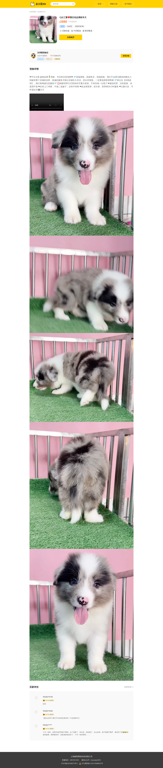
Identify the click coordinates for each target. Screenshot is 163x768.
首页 (99, 4)
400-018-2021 (74, 760)
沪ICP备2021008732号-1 (69, 763)
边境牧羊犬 (41, 12)
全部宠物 (32, 12)
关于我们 (128, 4)
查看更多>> (129, 687)
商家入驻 (114, 4)
